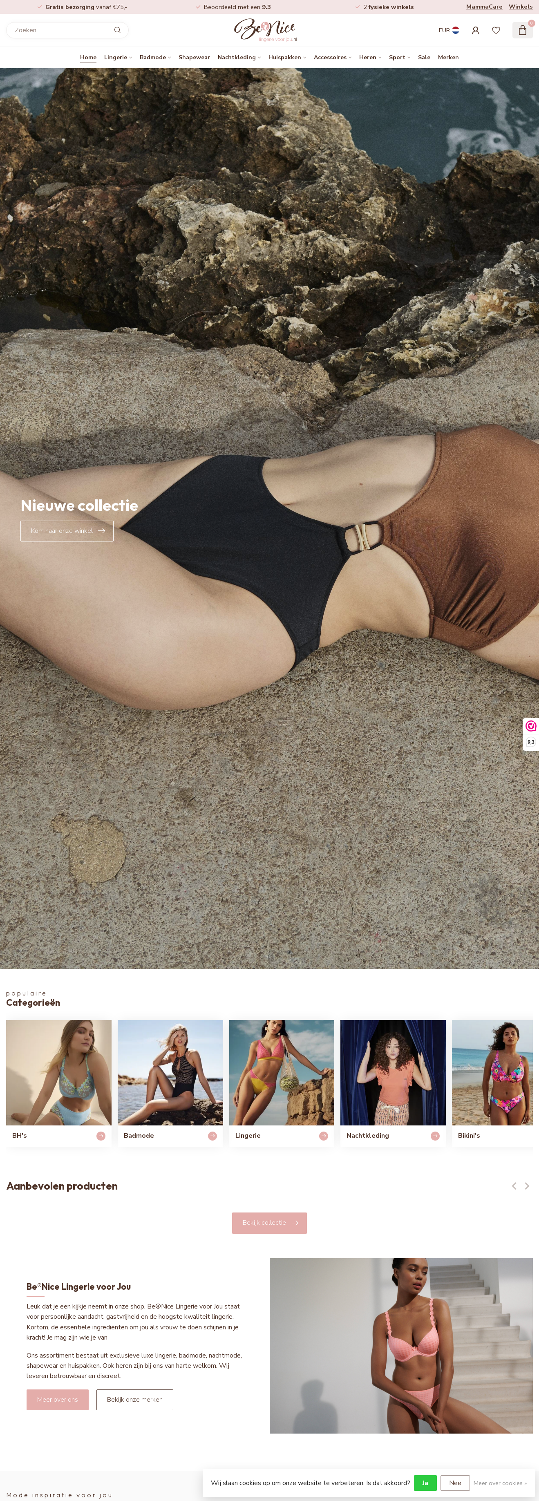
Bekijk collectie (270, 1223)
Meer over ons (57, 1399)
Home (88, 57)
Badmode (153, 57)
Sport (397, 57)
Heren (367, 57)
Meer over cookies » (500, 1483)
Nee (455, 1483)
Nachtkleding (237, 57)
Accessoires (330, 57)
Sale (424, 57)
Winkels (521, 6)
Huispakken (284, 57)
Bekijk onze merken (135, 1399)
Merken (448, 57)
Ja (425, 1483)
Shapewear (194, 57)
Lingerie (115, 57)
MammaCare (484, 6)
